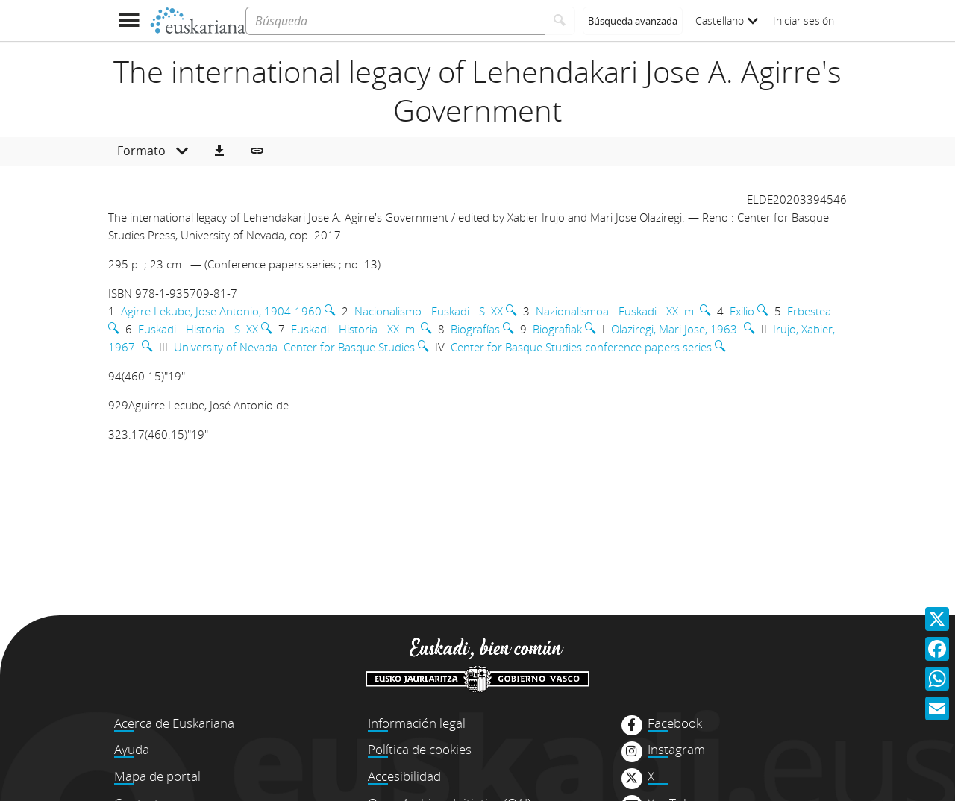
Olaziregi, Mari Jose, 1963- (676, 328)
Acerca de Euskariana (174, 723)
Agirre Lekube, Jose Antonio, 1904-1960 (221, 311)
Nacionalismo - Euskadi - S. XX (428, 311)
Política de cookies (420, 749)
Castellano (726, 20)
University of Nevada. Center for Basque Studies (294, 346)
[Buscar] (560, 21)
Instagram (676, 749)
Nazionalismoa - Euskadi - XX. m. (616, 311)
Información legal (417, 723)
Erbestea (809, 311)
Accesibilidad (404, 776)
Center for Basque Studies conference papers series (581, 346)
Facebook (675, 723)
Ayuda (131, 749)
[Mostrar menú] (128, 20)
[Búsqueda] (395, 21)
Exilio (742, 311)
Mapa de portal (157, 776)
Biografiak (557, 328)
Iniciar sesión (803, 20)
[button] (219, 151)
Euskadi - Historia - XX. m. (354, 328)
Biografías (475, 328)
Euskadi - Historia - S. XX (198, 328)
